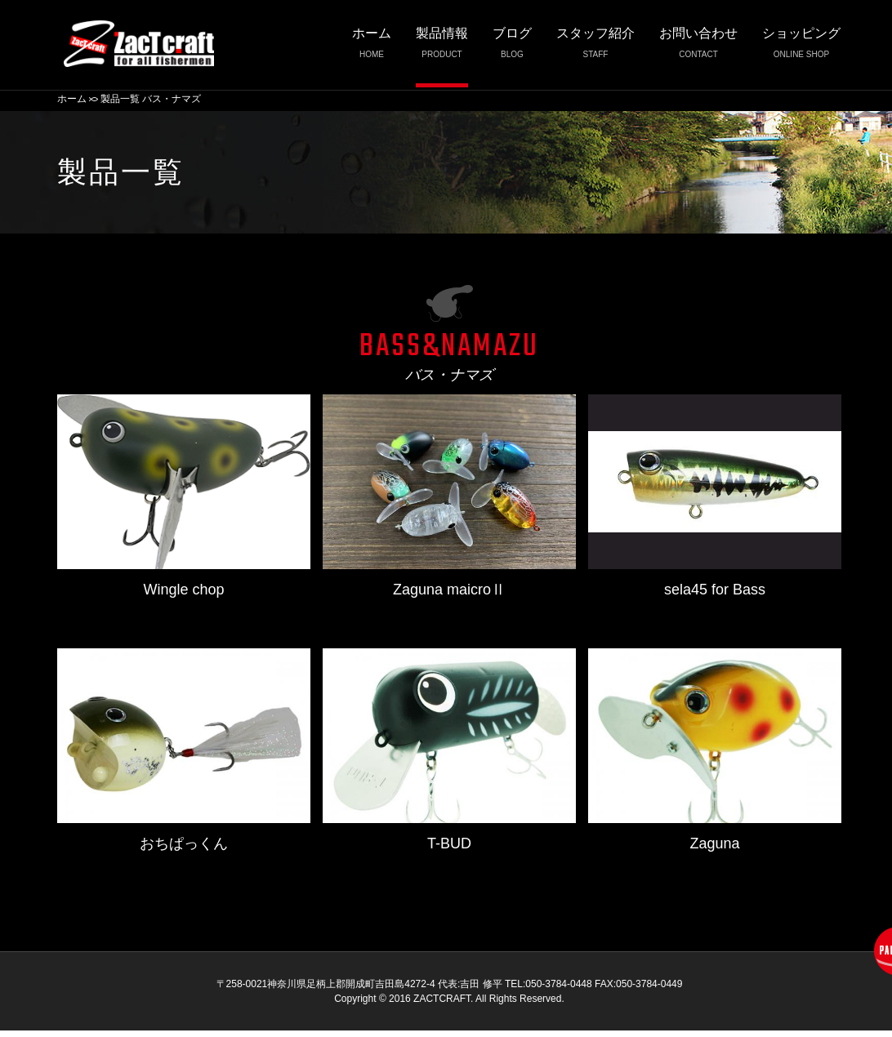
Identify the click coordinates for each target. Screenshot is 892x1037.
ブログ (512, 47)
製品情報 (442, 47)
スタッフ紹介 (595, 47)
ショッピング (801, 47)
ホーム (371, 47)
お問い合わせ (698, 47)
